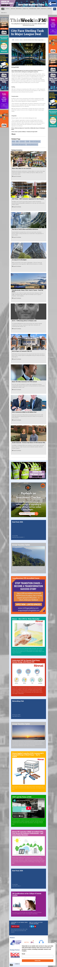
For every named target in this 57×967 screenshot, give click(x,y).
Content (7, 8)
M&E (17, 141)
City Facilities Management (18, 144)
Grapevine (13, 8)
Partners (49, 8)
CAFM (27, 141)
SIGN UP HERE (15, 926)
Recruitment (19, 8)
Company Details (18, 963)
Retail (13, 141)
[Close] (55, 943)
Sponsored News (32, 8)
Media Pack (4, 12)
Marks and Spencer (35, 141)
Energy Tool (25, 8)
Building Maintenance (32, 144)
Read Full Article (16, 176)
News (21, 39)
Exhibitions (44, 8)
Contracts (22, 141)
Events (38, 8)
